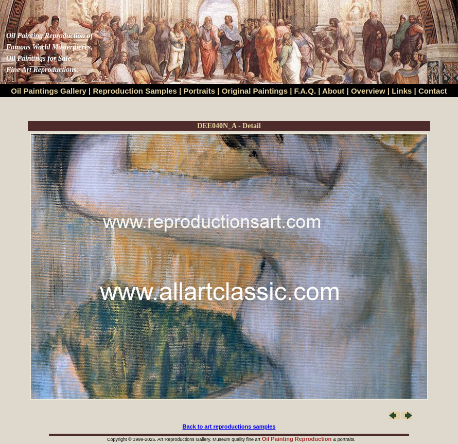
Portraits (199, 90)
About (333, 90)
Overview (368, 90)
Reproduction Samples (135, 90)
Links (403, 90)
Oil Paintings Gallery (48, 90)
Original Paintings (255, 90)
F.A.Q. (305, 90)
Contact (432, 90)
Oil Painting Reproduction (297, 439)
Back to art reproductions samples (229, 426)
